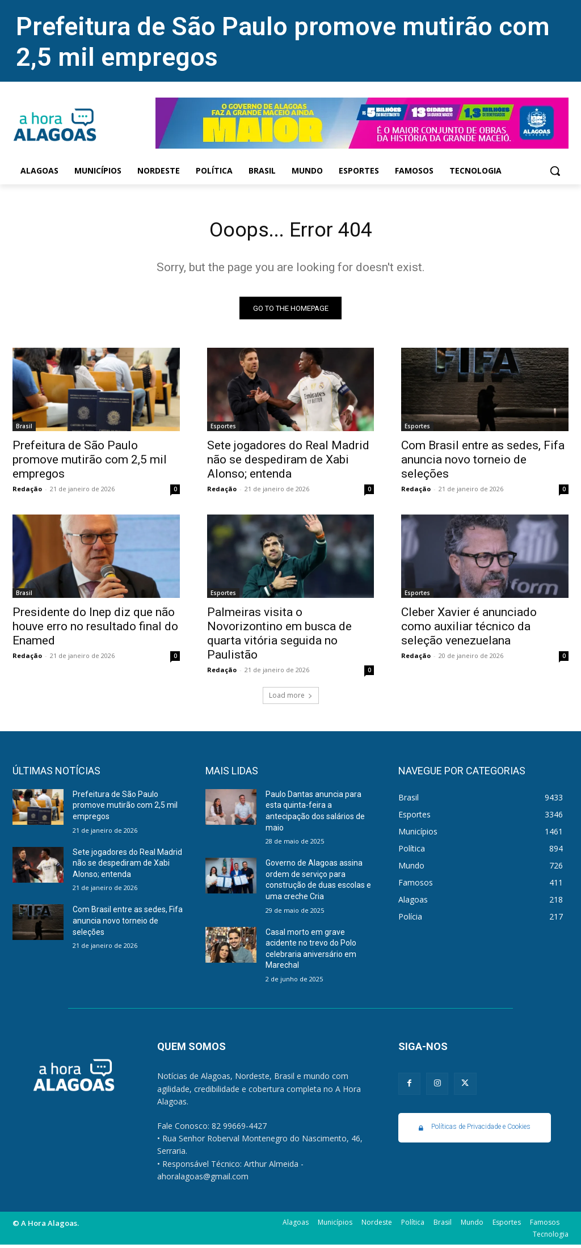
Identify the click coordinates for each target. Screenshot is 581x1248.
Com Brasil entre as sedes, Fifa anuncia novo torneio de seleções (483, 463)
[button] (555, 170)
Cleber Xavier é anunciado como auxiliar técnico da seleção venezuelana (469, 630)
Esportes (223, 429)
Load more (291, 698)
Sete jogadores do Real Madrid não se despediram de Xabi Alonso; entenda (288, 463)
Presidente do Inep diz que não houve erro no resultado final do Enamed (95, 630)
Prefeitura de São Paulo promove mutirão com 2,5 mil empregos (89, 463)
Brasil (24, 429)
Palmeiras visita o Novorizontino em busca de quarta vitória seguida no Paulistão (279, 637)
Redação (27, 492)
